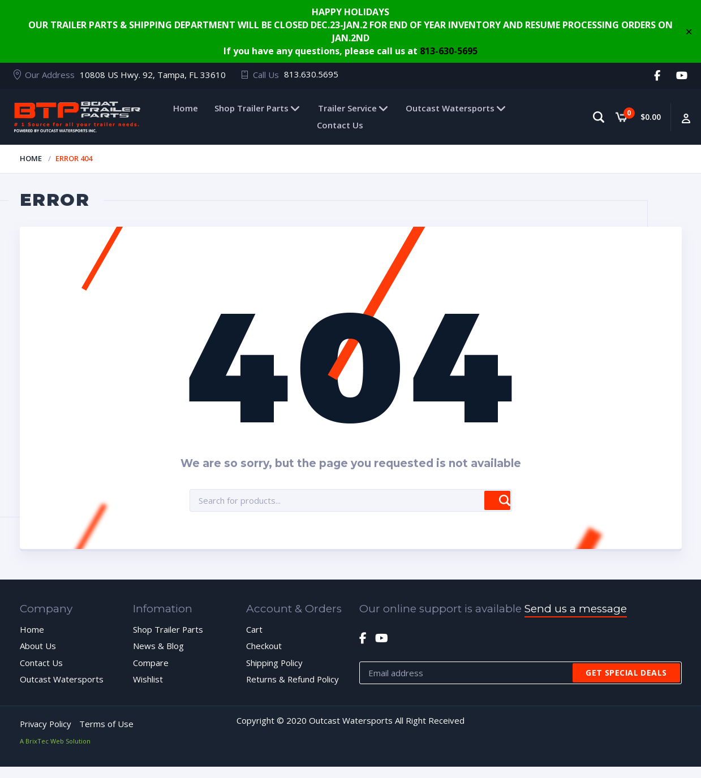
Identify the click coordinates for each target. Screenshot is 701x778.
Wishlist (148, 679)
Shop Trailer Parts (251, 108)
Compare (151, 662)
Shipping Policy (274, 662)
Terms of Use (108, 723)
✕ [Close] (689, 31)
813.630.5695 (311, 74)
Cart (254, 629)
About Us (38, 646)
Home (185, 108)
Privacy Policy (46, 723)
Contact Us (340, 125)
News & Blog (158, 646)
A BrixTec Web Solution (55, 741)
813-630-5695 (449, 51)
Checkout (264, 646)
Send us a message (575, 608)
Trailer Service (347, 108)
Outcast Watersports (450, 108)
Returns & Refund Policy (293, 679)
